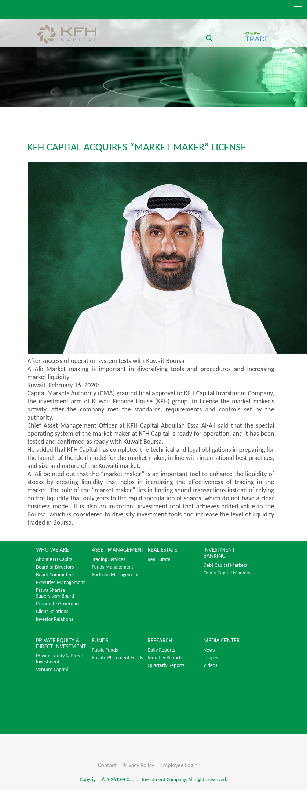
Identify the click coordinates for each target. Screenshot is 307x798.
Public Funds (105, 650)
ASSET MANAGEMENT (118, 550)
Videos (210, 665)
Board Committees (55, 575)
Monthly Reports (164, 658)
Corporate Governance (59, 604)
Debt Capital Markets (225, 565)
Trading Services (108, 559)
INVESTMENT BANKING (219, 553)
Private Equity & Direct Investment (59, 659)
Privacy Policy (138, 765)
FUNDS (100, 640)
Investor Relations (54, 619)
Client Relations (52, 611)
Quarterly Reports (166, 665)
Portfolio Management (115, 575)
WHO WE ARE (52, 550)
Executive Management (60, 582)
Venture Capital (52, 669)
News (209, 650)
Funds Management (112, 567)
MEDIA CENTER (221, 640)
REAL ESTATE (162, 550)
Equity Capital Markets (226, 573)
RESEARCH (159, 640)
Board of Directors (55, 567)
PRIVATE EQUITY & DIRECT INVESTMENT (61, 643)
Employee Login (179, 765)
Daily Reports (161, 650)
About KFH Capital (55, 559)
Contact (107, 765)
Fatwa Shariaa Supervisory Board (55, 593)
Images (210, 658)
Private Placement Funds (117, 658)
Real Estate (158, 559)
